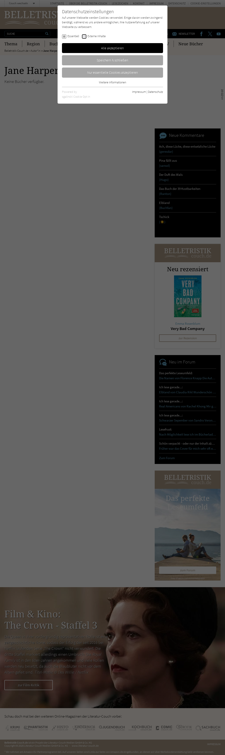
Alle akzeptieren (112, 48)
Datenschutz (155, 92)
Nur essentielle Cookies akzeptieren (112, 72)
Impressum (139, 92)
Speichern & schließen (112, 60)
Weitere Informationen (112, 82)
